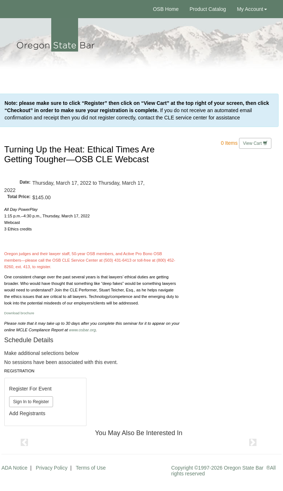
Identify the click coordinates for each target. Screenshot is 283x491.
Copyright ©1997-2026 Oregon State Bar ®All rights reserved (223, 470)
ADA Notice (14, 468)
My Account (252, 9)
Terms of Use (91, 468)
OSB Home (166, 9)
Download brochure (19, 313)
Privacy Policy (52, 468)
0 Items (229, 143)
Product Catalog (208, 9)
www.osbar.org (82, 330)
